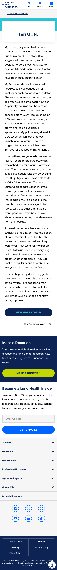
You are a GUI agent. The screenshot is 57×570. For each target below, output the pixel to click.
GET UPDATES (28, 429)
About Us (7, 442)
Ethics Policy (15, 553)
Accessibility (52, 565)
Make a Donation (28, 373)
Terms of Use (15, 541)
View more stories (29, 312)
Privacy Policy (41, 547)
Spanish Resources (12, 496)
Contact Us (8, 487)
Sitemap (15, 547)
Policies (41, 541)
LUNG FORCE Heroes (17, 13)
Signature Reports (12, 478)
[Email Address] (28, 419)
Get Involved (9, 460)
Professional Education (14, 469)
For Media (7, 451)
